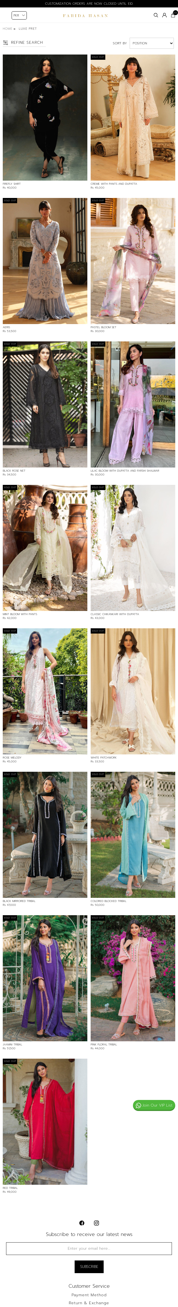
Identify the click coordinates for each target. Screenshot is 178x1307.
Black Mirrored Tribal (19, 901)
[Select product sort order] (152, 43)
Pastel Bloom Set (103, 327)
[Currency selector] (19, 15)
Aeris (6, 327)
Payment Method (89, 1295)
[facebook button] (81, 1223)
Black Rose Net (14, 471)
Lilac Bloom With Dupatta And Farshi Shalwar (125, 471)
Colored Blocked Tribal (108, 901)
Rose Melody (12, 758)
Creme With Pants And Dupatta (114, 184)
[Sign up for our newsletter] (89, 1248)
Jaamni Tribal (12, 1045)
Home (7, 28)
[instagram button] (96, 1223)
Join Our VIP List (154, 1105)
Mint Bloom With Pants (20, 614)
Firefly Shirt (12, 184)
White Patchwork (104, 758)
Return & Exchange (89, 1303)
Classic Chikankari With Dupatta (115, 614)
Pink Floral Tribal (104, 1045)
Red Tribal (10, 1188)
